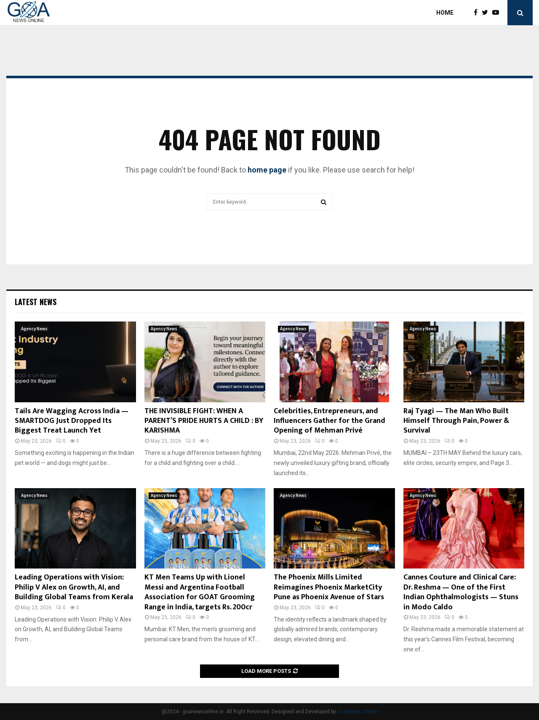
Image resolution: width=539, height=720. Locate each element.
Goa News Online (357, 712)
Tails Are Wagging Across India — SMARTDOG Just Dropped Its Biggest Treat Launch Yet (71, 421)
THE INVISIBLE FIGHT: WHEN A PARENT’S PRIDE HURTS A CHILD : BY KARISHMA (204, 421)
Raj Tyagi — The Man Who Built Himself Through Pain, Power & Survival (456, 421)
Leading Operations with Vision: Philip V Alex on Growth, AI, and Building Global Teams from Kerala (74, 587)
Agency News (34, 329)
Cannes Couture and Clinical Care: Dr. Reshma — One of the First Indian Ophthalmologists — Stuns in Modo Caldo (460, 592)
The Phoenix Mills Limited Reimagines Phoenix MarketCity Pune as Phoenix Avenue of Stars (329, 587)
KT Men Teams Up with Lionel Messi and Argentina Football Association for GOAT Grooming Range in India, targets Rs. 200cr (199, 592)
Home (445, 12)
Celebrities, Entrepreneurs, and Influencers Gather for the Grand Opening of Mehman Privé (329, 421)
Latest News (35, 301)
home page (267, 169)
